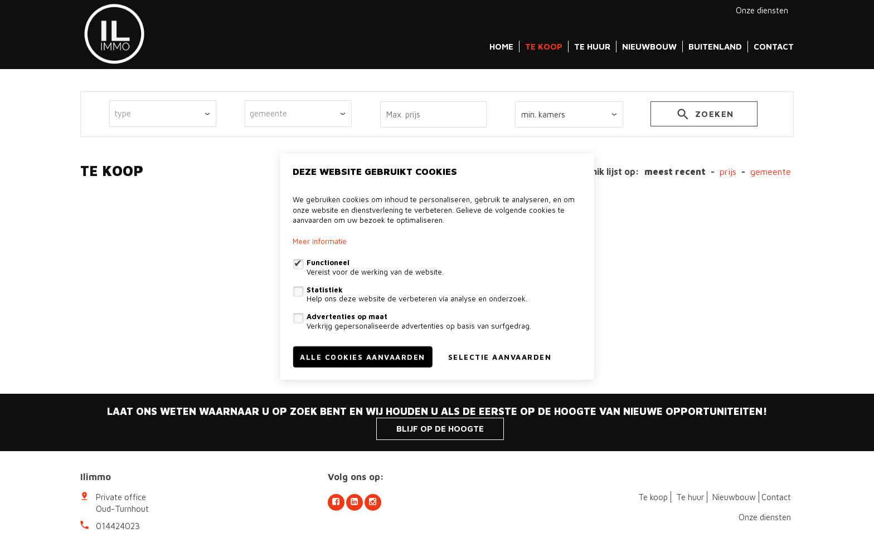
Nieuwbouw (649, 46)
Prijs (728, 172)
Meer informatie (320, 241)
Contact (774, 46)
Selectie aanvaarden (500, 356)
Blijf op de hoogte (440, 428)
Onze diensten (762, 10)
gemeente (770, 172)
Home (501, 46)
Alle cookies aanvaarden (362, 356)
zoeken (704, 116)
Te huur (592, 46)
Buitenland (715, 46)
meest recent (675, 172)
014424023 (118, 526)
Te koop (543, 46)
